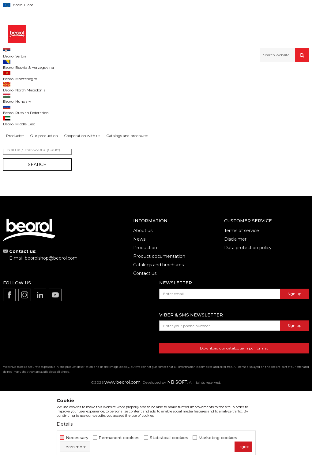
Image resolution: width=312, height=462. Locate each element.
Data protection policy (248, 319)
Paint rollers (126, 75)
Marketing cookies (217, 437)
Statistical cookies (169, 437)
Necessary (77, 437)
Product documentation (159, 327)
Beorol (15, 196)
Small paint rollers (22, 158)
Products (36, 75)
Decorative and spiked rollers (33, 173)
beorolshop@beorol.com (51, 329)
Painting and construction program (80, 75)
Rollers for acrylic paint (27, 129)
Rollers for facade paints (28, 144)
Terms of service (241, 302)
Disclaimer (235, 310)
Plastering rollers (21, 114)
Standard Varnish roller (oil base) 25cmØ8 (117, 191)
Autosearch (212, 85)
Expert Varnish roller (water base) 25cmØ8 (195, 191)
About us (142, 302)
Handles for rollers (23, 166)
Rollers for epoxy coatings (30, 122)
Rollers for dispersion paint (31, 136)
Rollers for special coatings (30, 151)
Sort (236, 85)
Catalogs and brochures (158, 336)
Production (145, 319)
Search (37, 235)
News (139, 310)
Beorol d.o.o (13, 75)
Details (65, 424)
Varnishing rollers (22, 107)
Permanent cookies (119, 437)
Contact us (144, 344)
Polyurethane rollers (24, 100)
